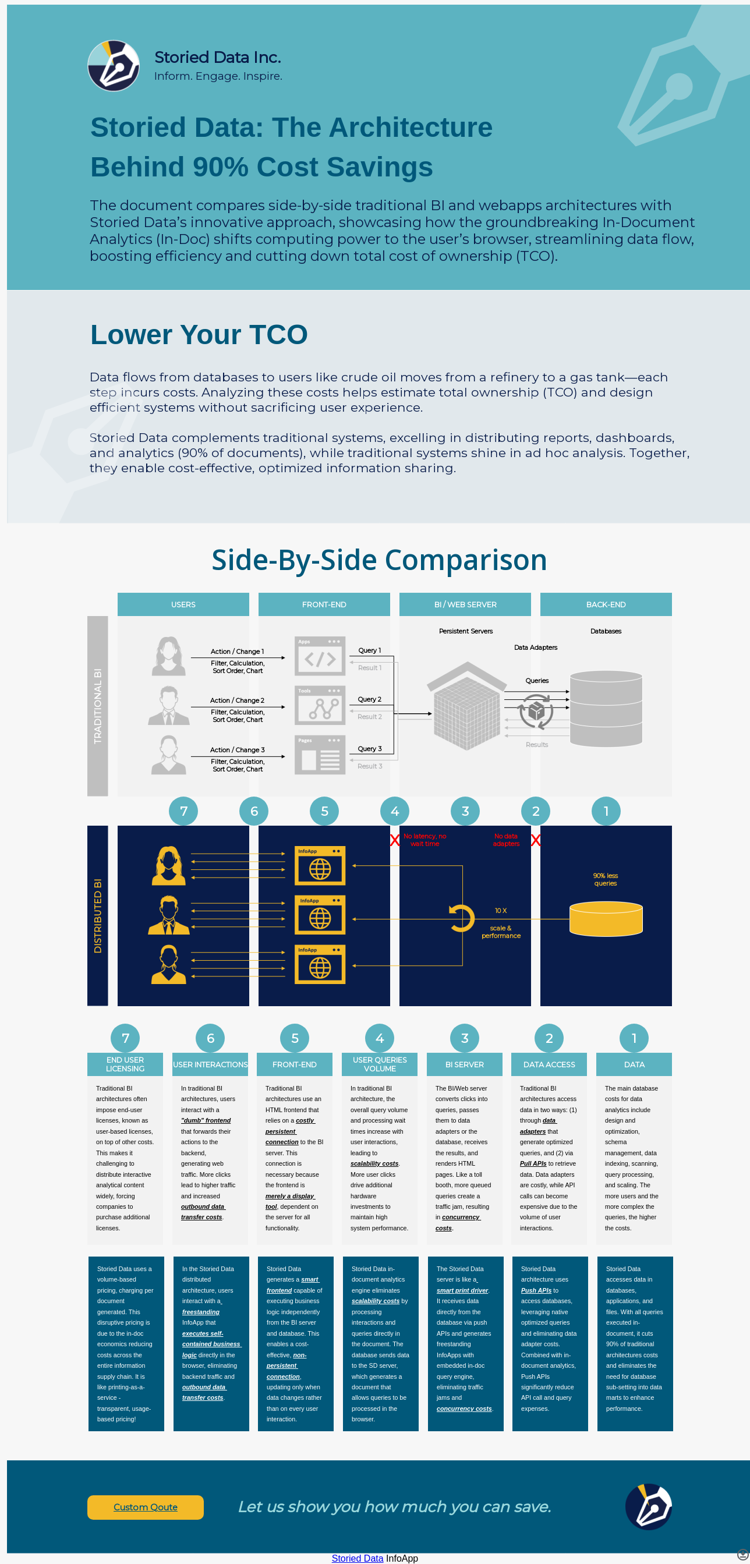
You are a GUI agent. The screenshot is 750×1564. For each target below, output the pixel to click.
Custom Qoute (146, 1507)
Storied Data (358, 1558)
